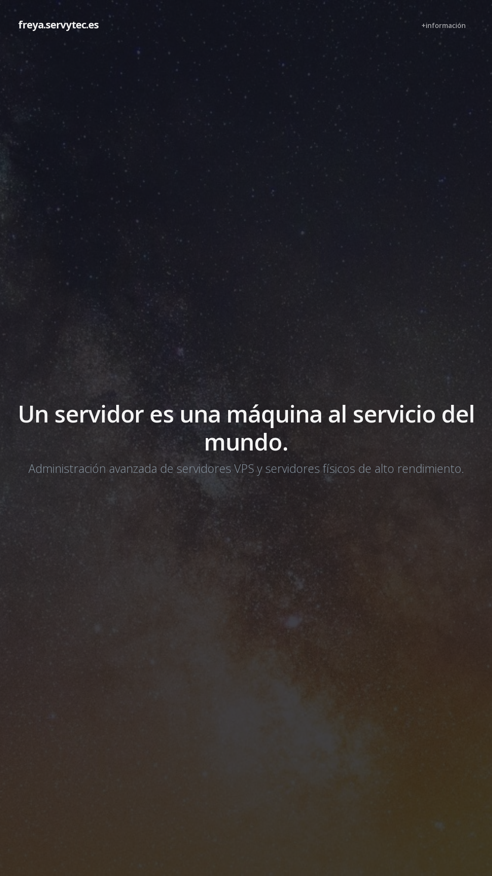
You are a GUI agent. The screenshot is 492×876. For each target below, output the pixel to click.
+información (443, 25)
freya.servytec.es (58, 24)
